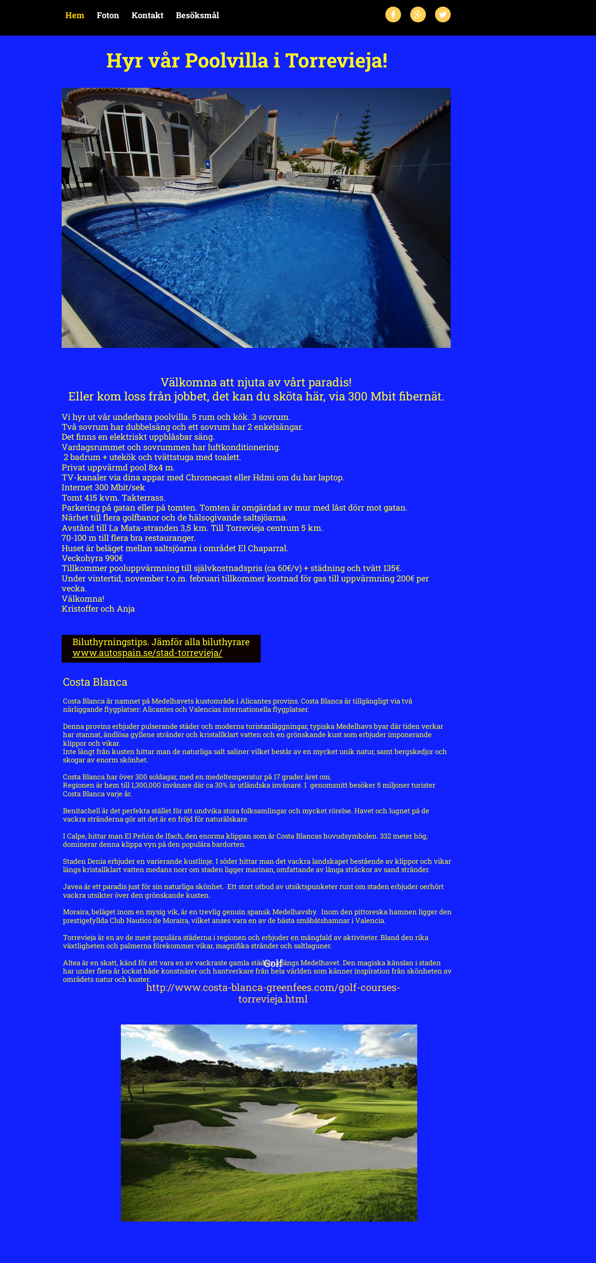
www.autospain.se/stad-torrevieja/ (147, 652)
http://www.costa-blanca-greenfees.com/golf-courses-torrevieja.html (273, 993)
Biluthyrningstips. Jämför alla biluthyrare (161, 642)
